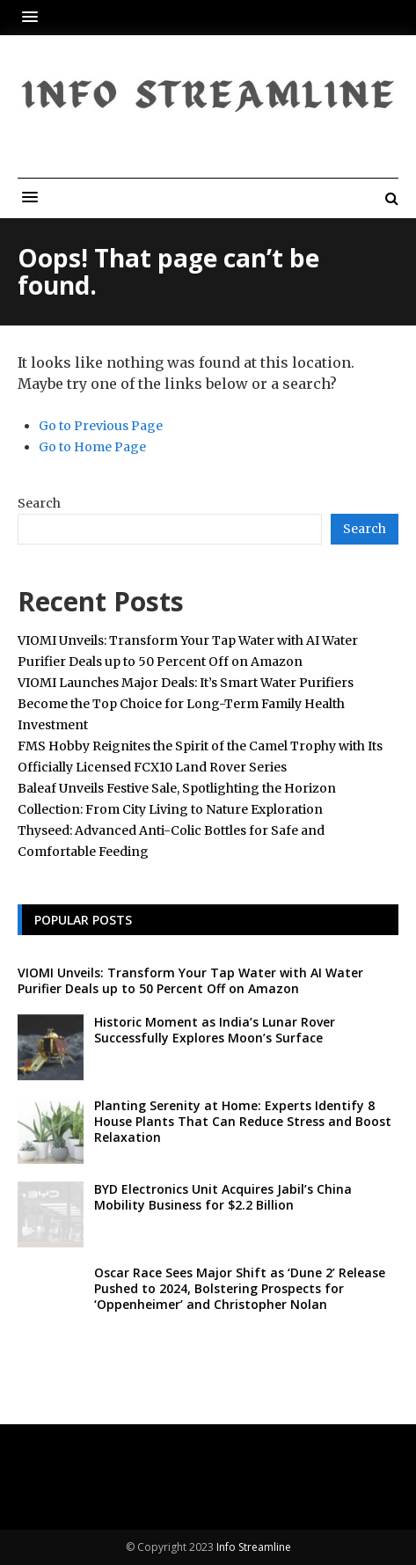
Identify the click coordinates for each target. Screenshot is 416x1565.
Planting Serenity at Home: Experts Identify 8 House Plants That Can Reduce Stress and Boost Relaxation (242, 1121)
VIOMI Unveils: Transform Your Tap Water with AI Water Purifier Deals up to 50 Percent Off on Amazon (190, 980)
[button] (34, 17)
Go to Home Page (92, 447)
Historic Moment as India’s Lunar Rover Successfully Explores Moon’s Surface (214, 1029)
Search (39, 503)
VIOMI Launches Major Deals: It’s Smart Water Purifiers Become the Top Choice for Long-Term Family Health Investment (186, 704)
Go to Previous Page (101, 426)
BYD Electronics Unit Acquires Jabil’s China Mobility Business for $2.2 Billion (223, 1197)
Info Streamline (253, 1546)
